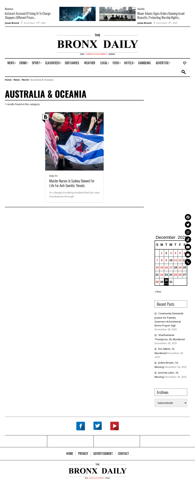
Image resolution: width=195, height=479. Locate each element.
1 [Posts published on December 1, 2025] (162, 253)
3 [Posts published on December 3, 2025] (171, 253)
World (25, 79)
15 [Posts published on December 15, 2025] (161, 267)
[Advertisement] (28, 46)
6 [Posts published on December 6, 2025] (184, 253)
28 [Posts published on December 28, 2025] (157, 281)
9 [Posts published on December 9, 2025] (166, 260)
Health (53, 175)
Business (9, 9)
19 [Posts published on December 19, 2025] (180, 267)
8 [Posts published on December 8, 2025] (162, 260)
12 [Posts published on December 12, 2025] (180, 260)
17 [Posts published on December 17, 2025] (171, 267)
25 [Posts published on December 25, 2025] (175, 274)
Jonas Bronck (12, 22)
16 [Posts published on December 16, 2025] (166, 267)
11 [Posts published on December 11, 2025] (175, 260)
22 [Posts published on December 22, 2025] (161, 274)
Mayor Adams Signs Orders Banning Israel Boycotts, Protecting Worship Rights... (160, 15)
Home (8, 79)
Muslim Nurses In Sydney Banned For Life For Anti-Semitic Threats (71, 183)
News (17, 79)
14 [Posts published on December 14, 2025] (157, 267)
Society (140, 9)
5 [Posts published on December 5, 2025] (180, 253)
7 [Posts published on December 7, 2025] (157, 260)
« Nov (158, 291)
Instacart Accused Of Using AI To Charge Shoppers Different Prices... (28, 15)
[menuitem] (11, 63)
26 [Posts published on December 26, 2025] (180, 274)
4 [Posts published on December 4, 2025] (175, 253)
